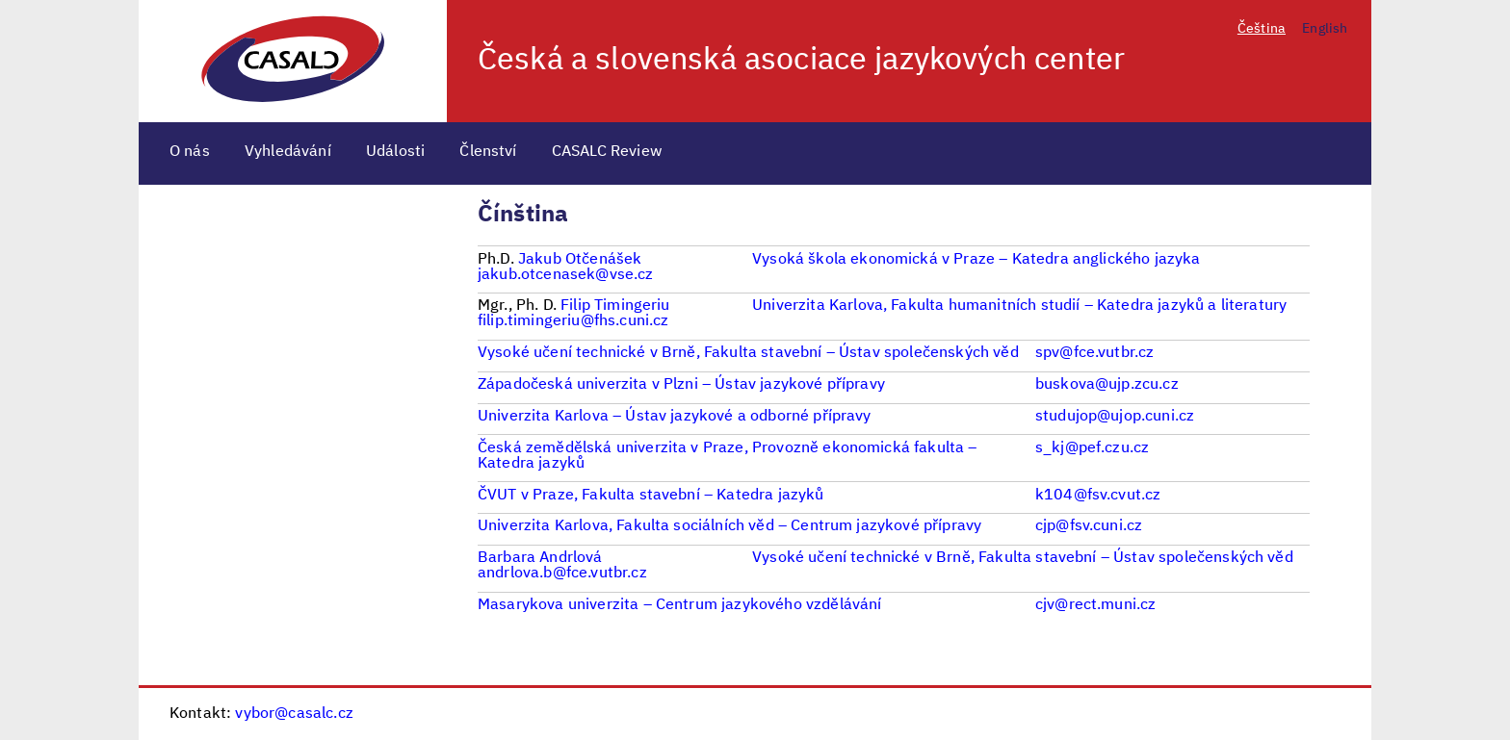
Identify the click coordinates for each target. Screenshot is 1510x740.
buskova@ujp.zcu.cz (1107, 385)
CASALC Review (607, 152)
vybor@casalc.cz (293, 714)
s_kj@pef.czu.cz (1092, 448)
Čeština (1261, 29)
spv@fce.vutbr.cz (1095, 353)
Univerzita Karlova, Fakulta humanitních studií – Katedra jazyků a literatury (1019, 306)
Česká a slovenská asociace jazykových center (801, 60)
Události (395, 152)
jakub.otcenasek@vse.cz (566, 275)
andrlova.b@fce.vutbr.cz (562, 573)
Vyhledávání (288, 152)
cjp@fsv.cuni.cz (1088, 526)
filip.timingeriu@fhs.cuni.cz (573, 321)
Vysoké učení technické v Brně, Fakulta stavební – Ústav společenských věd (1022, 558)
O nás (189, 152)
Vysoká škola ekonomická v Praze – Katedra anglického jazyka (976, 260)
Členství (487, 152)
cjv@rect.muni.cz (1096, 605)
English (1324, 29)
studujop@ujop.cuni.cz (1114, 416)
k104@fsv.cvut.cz (1098, 495)
